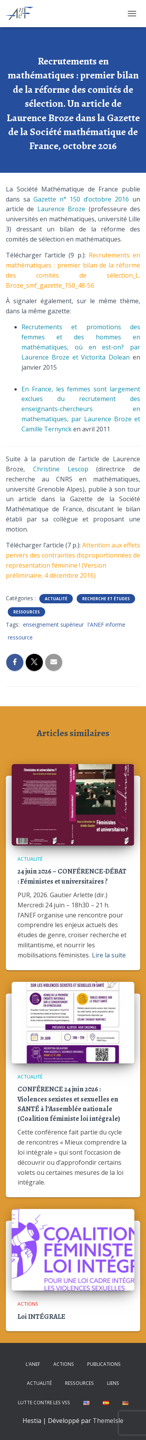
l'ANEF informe (106, 624)
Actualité (56, 598)
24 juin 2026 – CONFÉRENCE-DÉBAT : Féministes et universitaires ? (72, 876)
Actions (28, 1304)
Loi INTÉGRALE (41, 1316)
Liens (113, 1383)
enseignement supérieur (53, 624)
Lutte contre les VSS (44, 1402)
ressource (20, 637)
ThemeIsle (108, 1420)
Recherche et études (106, 598)
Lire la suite (109, 955)
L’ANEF (33, 1364)
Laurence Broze (61, 209)
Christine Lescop (60, 469)
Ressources (26, 612)
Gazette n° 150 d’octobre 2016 (81, 199)
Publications (104, 1364)
